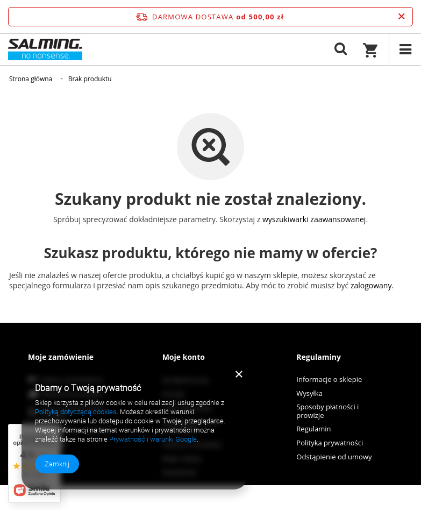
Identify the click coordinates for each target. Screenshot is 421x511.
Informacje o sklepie (329, 379)
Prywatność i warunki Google (153, 439)
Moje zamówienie (61, 357)
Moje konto (183, 357)
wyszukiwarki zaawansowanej (314, 219)
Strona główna (30, 78)
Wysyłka (309, 393)
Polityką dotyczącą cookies (76, 412)
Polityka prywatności (329, 443)
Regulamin (313, 429)
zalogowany (371, 285)
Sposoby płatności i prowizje (327, 411)
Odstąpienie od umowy (334, 457)
